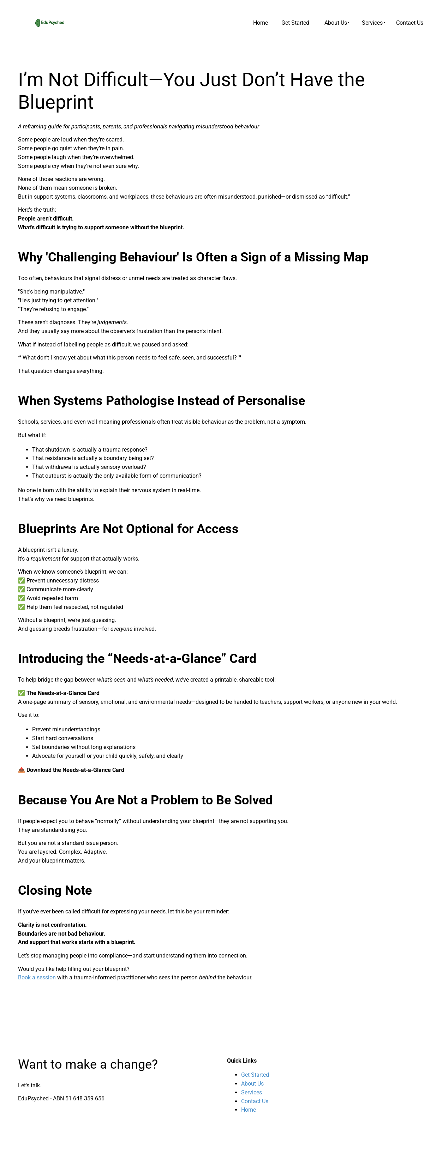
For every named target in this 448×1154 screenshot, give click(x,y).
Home (260, 22)
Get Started (295, 22)
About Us (335, 22)
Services (372, 22)
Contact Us (409, 22)
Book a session (37, 977)
